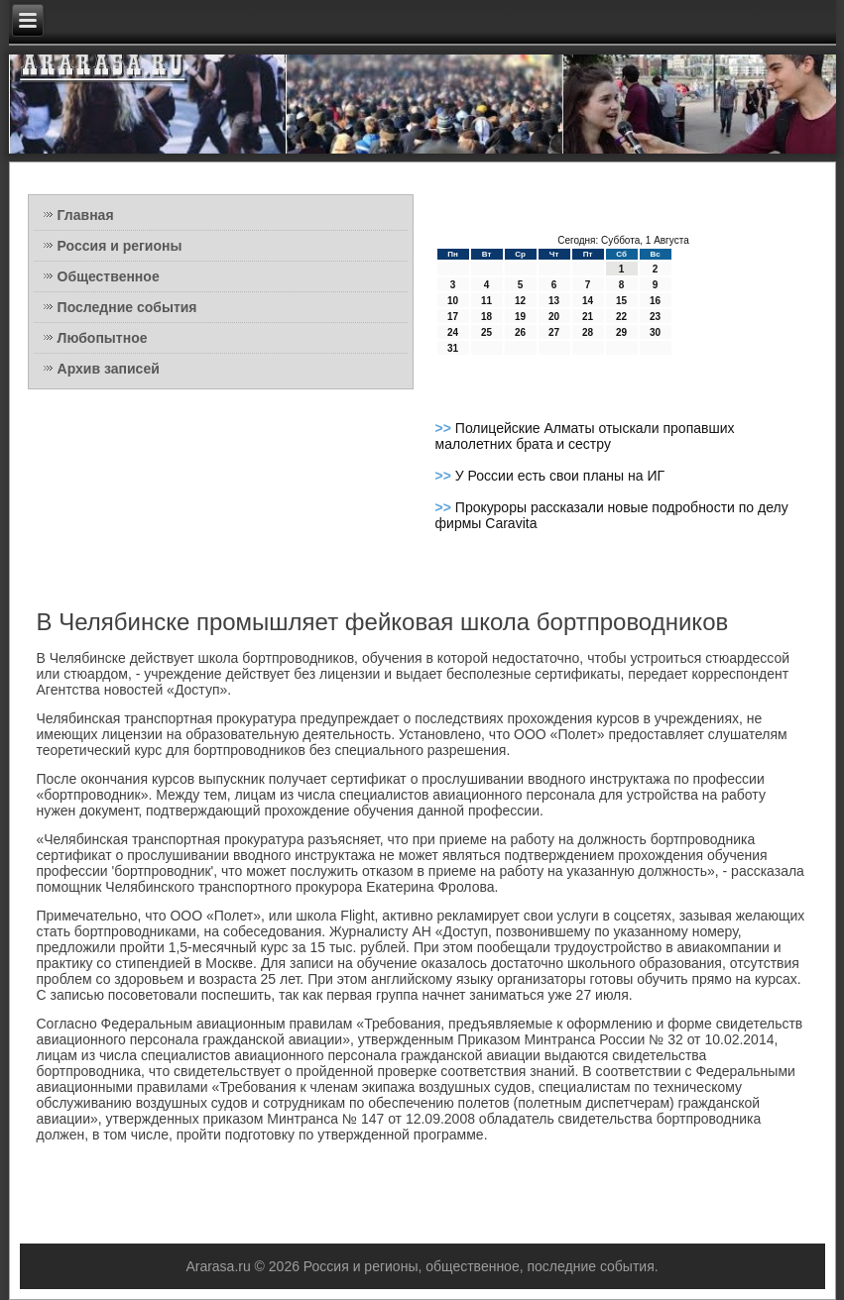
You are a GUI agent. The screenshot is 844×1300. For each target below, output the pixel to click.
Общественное (109, 276)
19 (520, 316)
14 (587, 300)
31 (452, 348)
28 (587, 332)
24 (452, 332)
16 (655, 300)
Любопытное (103, 338)
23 (655, 316)
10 (452, 300)
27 (553, 332)
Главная (86, 215)
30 (655, 332)
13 (553, 300)
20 (553, 316)
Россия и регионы (120, 246)
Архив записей (109, 369)
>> (445, 428)
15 (621, 300)
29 (621, 332)
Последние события (127, 307)
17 (452, 316)
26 (520, 332)
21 (587, 316)
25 (486, 332)
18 (486, 316)
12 (520, 300)
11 (486, 300)
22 (621, 316)
